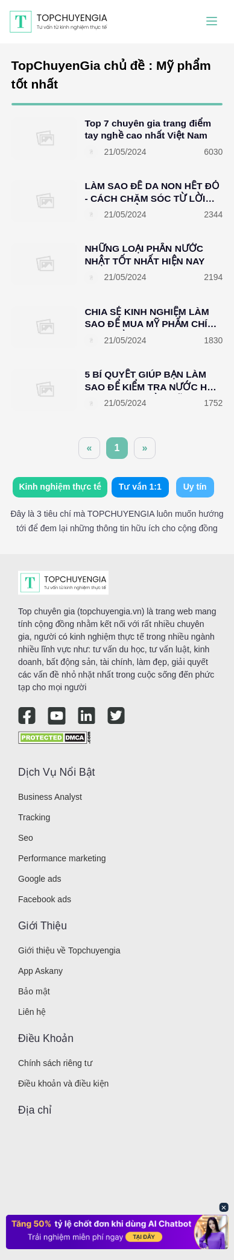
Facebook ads (44, 899)
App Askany (40, 971)
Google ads (40, 879)
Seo (25, 838)
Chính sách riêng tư (55, 1063)
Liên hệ (32, 1012)
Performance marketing (62, 858)
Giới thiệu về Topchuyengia (69, 950)
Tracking (34, 817)
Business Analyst (50, 797)
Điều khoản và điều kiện (63, 1083)
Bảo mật (34, 991)
